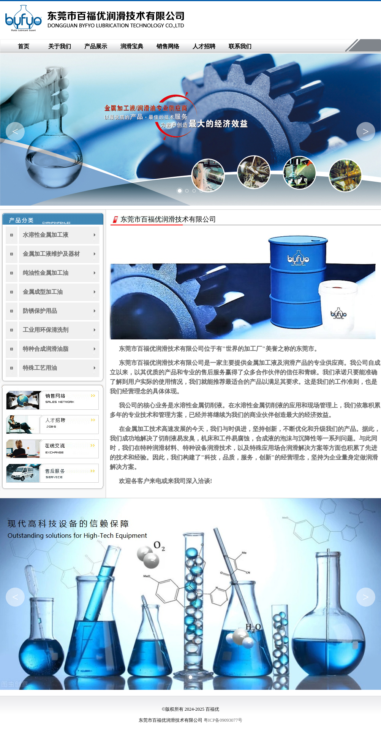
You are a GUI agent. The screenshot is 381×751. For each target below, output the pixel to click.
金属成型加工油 (43, 292)
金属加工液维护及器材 (51, 254)
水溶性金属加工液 (45, 235)
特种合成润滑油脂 (45, 349)
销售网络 (168, 46)
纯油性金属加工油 (45, 273)
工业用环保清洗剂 (45, 330)
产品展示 (95, 46)
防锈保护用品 (40, 311)
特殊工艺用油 (40, 368)
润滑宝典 (131, 46)
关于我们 (59, 46)
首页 (23, 46)
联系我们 (240, 46)
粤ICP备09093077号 (223, 720)
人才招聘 (204, 46)
